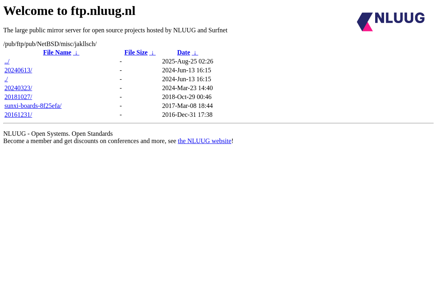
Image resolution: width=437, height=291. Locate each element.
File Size (136, 52)
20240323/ (18, 87)
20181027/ (18, 96)
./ (6, 79)
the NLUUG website (204, 140)
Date (183, 52)
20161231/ (18, 114)
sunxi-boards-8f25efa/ (32, 105)
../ (6, 61)
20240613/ (18, 70)
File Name (57, 52)
